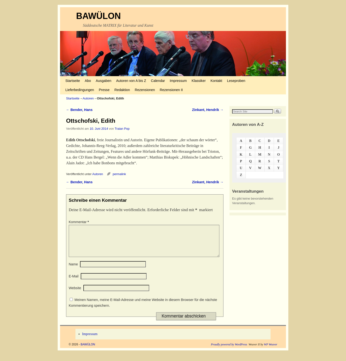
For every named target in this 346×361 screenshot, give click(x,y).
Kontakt (216, 81)
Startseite (72, 81)
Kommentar (79, 222)
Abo (88, 81)
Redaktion (122, 90)
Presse (104, 90)
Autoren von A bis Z (131, 81)
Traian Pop (122, 128)
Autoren (88, 98)
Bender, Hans (79, 110)
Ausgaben (103, 81)
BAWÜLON (98, 16)
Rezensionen (145, 90)
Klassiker (199, 81)
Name (73, 270)
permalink (119, 174)
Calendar (158, 81)
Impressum (178, 81)
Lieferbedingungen (79, 90)
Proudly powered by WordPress (229, 350)
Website (75, 294)
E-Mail (74, 282)
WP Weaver (270, 350)
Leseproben (236, 81)
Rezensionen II (171, 90)
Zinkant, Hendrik (207, 110)
